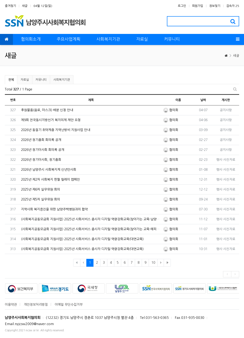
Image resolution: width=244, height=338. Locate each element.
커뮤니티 (41, 79)
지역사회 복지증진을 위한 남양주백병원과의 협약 (54, 209)
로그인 (182, 5)
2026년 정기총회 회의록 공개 (41, 139)
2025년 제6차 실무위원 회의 (40, 189)
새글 (24, 5)
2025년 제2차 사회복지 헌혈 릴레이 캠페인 (50, 179)
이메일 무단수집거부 (69, 304)
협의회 (170, 110)
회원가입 (197, 5)
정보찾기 (214, 5)
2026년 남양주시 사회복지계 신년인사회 (48, 169)
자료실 (25, 79)
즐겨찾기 (10, 5)
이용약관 (11, 304)
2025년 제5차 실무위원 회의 (40, 199)
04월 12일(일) (42, 5)
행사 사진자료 (225, 159)
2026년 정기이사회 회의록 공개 (42, 149)
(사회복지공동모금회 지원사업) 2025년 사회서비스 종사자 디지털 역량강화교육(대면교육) (82, 239)
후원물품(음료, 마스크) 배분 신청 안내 (47, 110)
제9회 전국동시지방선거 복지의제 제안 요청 (51, 120)
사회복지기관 (61, 79)
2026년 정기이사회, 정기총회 (41, 159)
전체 (11, 79)
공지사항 (226, 110)
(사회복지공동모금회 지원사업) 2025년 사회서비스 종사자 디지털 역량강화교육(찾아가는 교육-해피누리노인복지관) (91, 229)
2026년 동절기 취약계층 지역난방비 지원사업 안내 (55, 130)
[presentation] (227, 274)
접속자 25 (232, 5)
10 (153, 262)
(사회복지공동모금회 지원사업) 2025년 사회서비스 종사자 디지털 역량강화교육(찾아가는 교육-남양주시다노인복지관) (91, 219)
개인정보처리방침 (36, 304)
